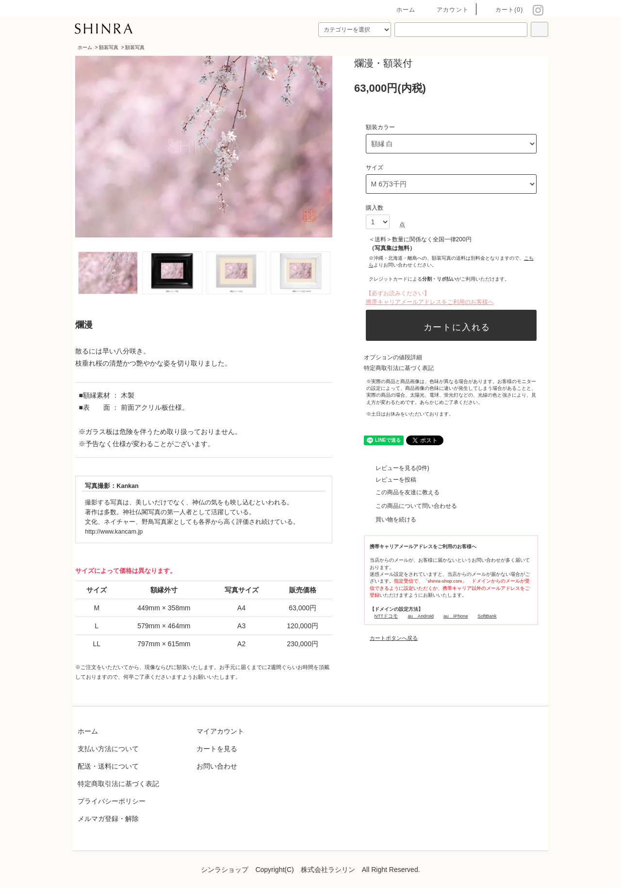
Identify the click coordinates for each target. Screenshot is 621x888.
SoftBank (487, 616)
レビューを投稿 (390, 479)
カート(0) (503, 9)
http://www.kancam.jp (114, 531)
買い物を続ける (390, 519)
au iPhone (455, 616)
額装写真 (108, 47)
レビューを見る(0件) (396, 468)
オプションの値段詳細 (393, 357)
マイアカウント (220, 731)
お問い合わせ (216, 766)
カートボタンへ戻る (394, 638)
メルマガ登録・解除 (108, 818)
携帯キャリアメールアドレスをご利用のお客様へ (430, 302)
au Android (421, 616)
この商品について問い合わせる (410, 506)
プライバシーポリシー (112, 801)
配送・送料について (108, 766)
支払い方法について (108, 749)
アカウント (447, 9)
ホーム (400, 9)
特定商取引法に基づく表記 (399, 368)
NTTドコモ (386, 616)
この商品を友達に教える (402, 492)
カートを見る (216, 749)
